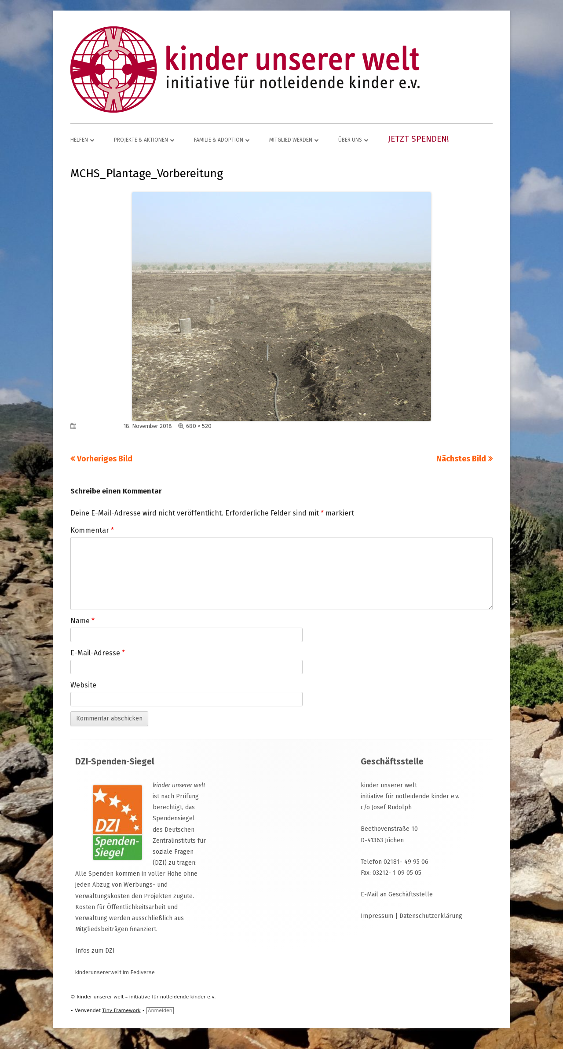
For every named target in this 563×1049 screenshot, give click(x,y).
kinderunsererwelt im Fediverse (115, 972)
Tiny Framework (121, 1010)
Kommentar (92, 530)
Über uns (350, 140)
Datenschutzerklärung (430, 916)
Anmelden (160, 1010)
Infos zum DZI (95, 950)
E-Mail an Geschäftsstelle (397, 894)
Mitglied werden (290, 140)
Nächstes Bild (461, 459)
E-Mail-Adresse (97, 653)
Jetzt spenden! (418, 139)
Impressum (377, 916)
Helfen (79, 140)
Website (83, 685)
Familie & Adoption (218, 140)
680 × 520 (199, 426)
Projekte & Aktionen (141, 140)
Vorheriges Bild (104, 459)
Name (82, 621)
